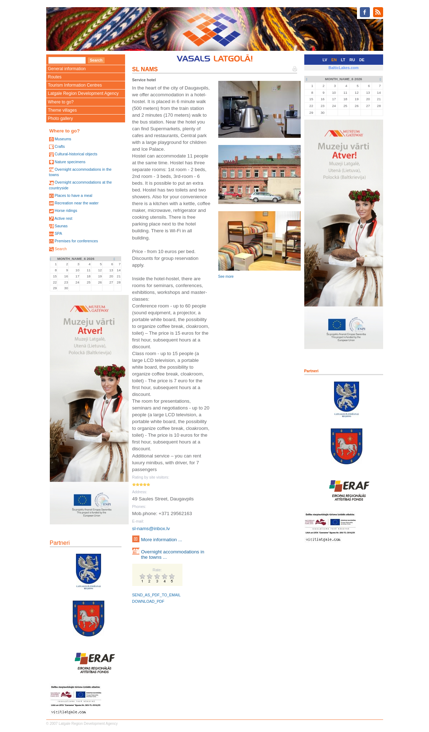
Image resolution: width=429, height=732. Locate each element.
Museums (62, 139)
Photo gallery (60, 118)
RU (352, 60)
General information (67, 68)
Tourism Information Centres (75, 85)
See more (226, 276)
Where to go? (61, 102)
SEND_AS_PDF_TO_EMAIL (156, 595)
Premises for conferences (76, 241)
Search (60, 249)
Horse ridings (65, 210)
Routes (55, 76)
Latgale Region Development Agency (83, 93)
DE (361, 60)
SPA (58, 233)
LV (325, 60)
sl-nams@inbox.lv (151, 528)
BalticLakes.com (343, 68)
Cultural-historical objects (75, 154)
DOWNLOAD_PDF (148, 601)
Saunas (60, 226)
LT (343, 60)
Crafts (59, 146)
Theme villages (62, 110)
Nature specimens (69, 162)
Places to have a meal (73, 195)
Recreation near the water (76, 203)
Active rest (63, 218)
